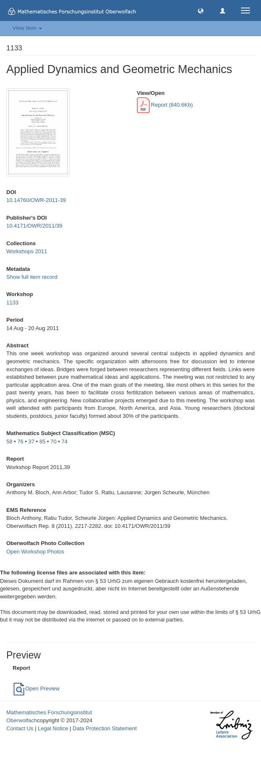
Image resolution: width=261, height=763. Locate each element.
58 (9, 441)
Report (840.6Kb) (165, 105)
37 (31, 441)
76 (20, 441)
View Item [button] (27, 28)
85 (42, 441)
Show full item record (31, 277)
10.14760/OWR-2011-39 (36, 200)
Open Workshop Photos (35, 551)
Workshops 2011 (26, 251)
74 (64, 441)
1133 (12, 302)
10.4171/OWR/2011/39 (34, 226)
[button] (200, 10)
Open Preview (36, 688)
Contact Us (19, 728)
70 (53, 441)
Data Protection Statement (105, 728)
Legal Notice (53, 728)
